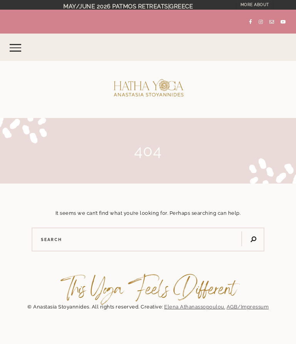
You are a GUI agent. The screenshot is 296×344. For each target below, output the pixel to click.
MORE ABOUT (254, 5)
